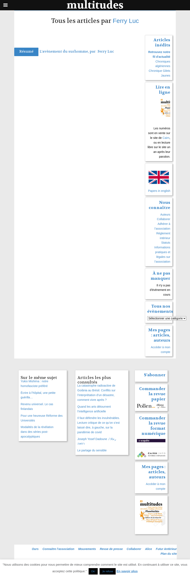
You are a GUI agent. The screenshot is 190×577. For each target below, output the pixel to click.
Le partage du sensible (92, 450)
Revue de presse (111, 549)
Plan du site (168, 553)
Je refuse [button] (107, 571)
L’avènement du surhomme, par (67, 51)
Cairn (166, 137)
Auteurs (165, 214)
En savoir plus (127, 571)
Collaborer (163, 219)
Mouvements (87, 549)
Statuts (165, 242)
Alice (148, 549)
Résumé (26, 51)
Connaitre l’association (58, 549)
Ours (35, 549)
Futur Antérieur (166, 549)
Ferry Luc (126, 20)
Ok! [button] (93, 571)
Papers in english (159, 190)
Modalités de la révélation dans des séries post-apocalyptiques (37, 431)
